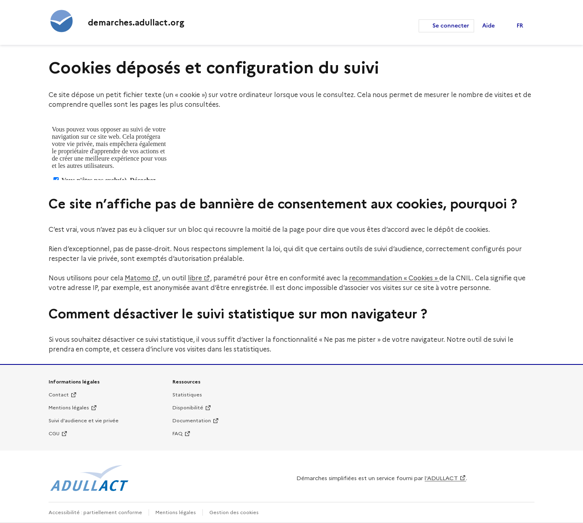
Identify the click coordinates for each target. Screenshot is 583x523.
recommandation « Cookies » (394, 278)
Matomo (138, 278)
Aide (488, 25)
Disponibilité (187, 407)
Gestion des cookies (234, 512)
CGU (54, 433)
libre (195, 278)
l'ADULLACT (441, 478)
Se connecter (450, 25)
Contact (59, 395)
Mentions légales (69, 407)
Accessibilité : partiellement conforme (95, 512)
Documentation (191, 420)
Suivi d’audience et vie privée (84, 420)
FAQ (177, 433)
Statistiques (187, 395)
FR (520, 25)
